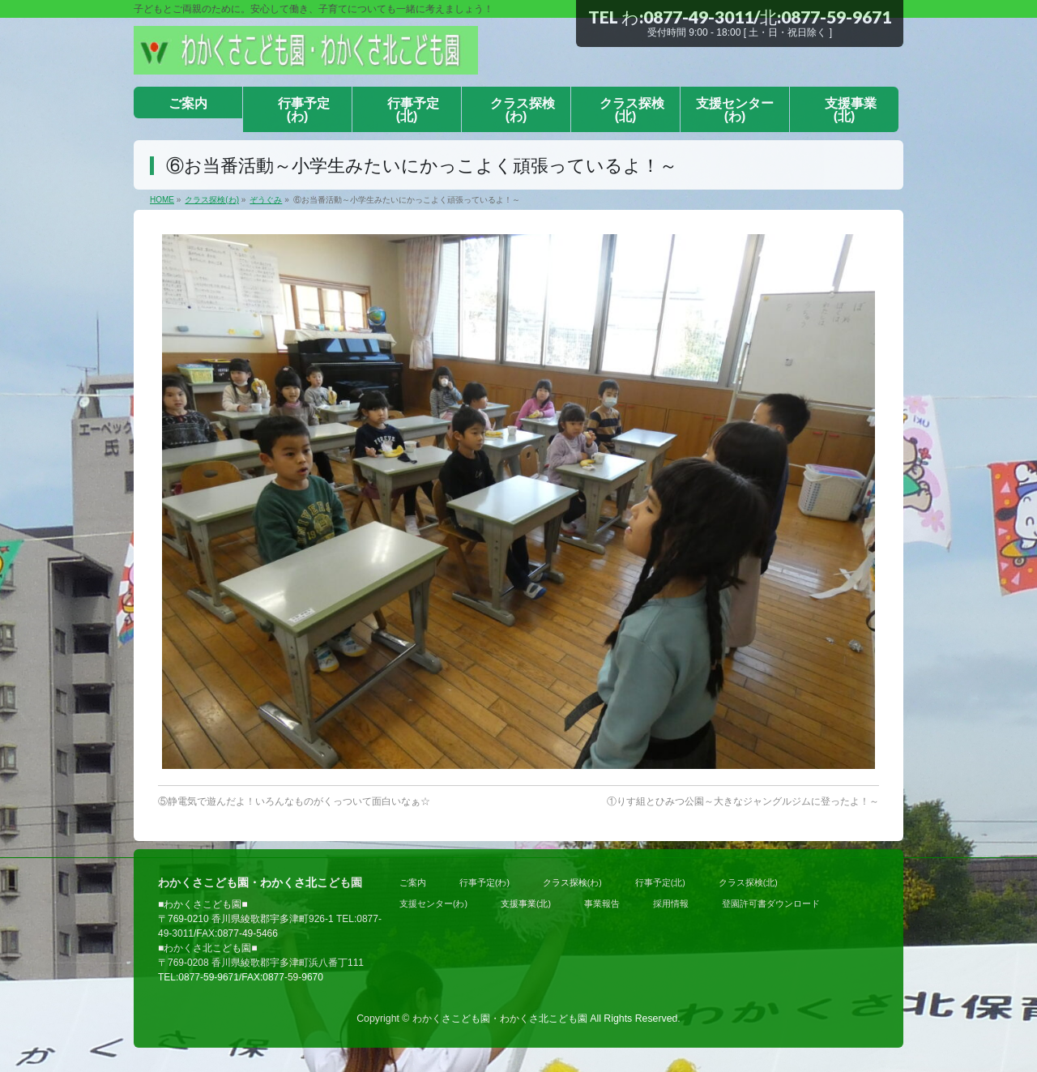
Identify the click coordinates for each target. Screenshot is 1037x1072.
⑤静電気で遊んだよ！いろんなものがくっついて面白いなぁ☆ (294, 801)
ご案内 (412, 882)
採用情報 (671, 903)
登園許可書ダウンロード (771, 903)
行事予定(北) (660, 882)
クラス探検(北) (748, 882)
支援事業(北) (526, 903)
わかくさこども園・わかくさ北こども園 (499, 1018)
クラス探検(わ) (572, 882)
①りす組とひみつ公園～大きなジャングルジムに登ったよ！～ (743, 801)
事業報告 (602, 903)
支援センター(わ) (433, 903)
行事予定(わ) (484, 882)
